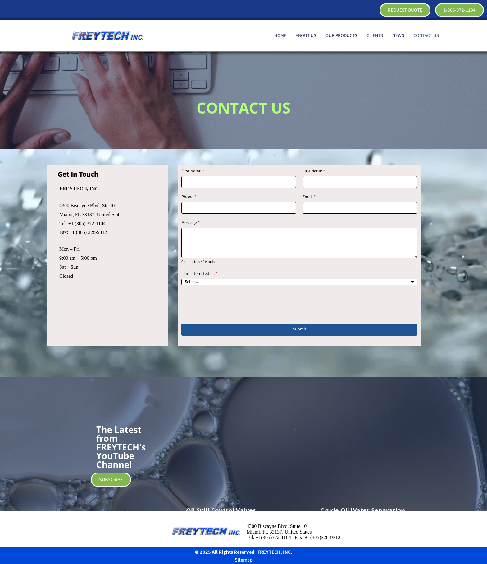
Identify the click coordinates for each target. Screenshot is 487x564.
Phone (188, 197)
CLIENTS (374, 35)
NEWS (398, 35)
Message (190, 223)
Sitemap (244, 560)
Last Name (314, 171)
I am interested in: (199, 274)
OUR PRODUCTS (341, 35)
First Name (192, 171)
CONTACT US (426, 35)
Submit (299, 329)
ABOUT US (306, 35)
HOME (280, 35)
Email (309, 197)
